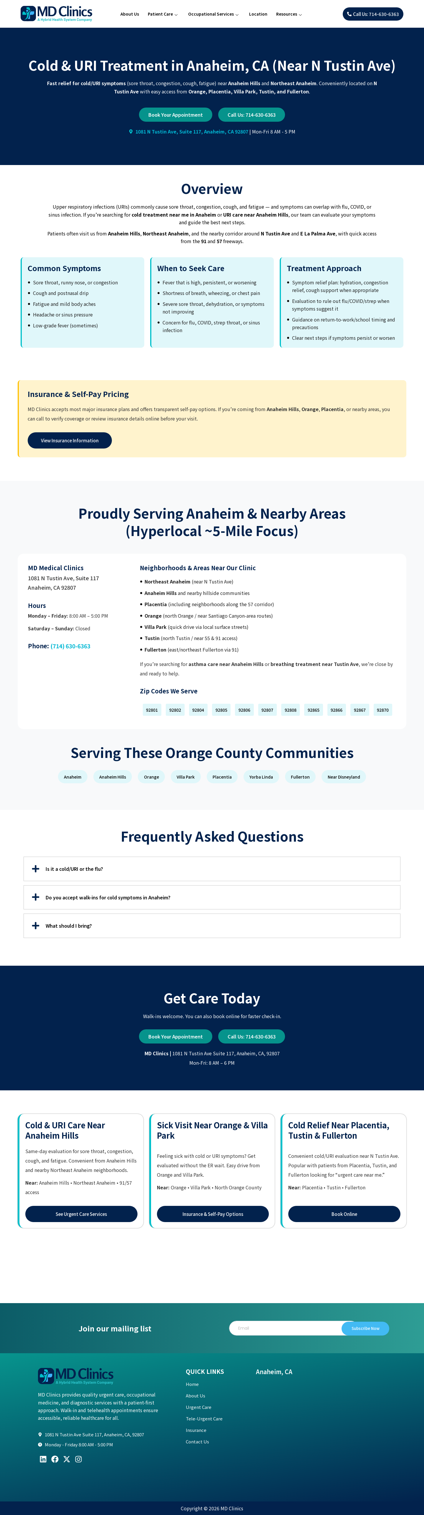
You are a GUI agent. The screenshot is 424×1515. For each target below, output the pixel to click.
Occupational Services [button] (213, 15)
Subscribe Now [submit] (357, 1328)
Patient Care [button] (163, 15)
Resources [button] (289, 15)
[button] (152, 710)
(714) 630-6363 (72, 646)
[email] (289, 1328)
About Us (129, 14)
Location (258, 14)
